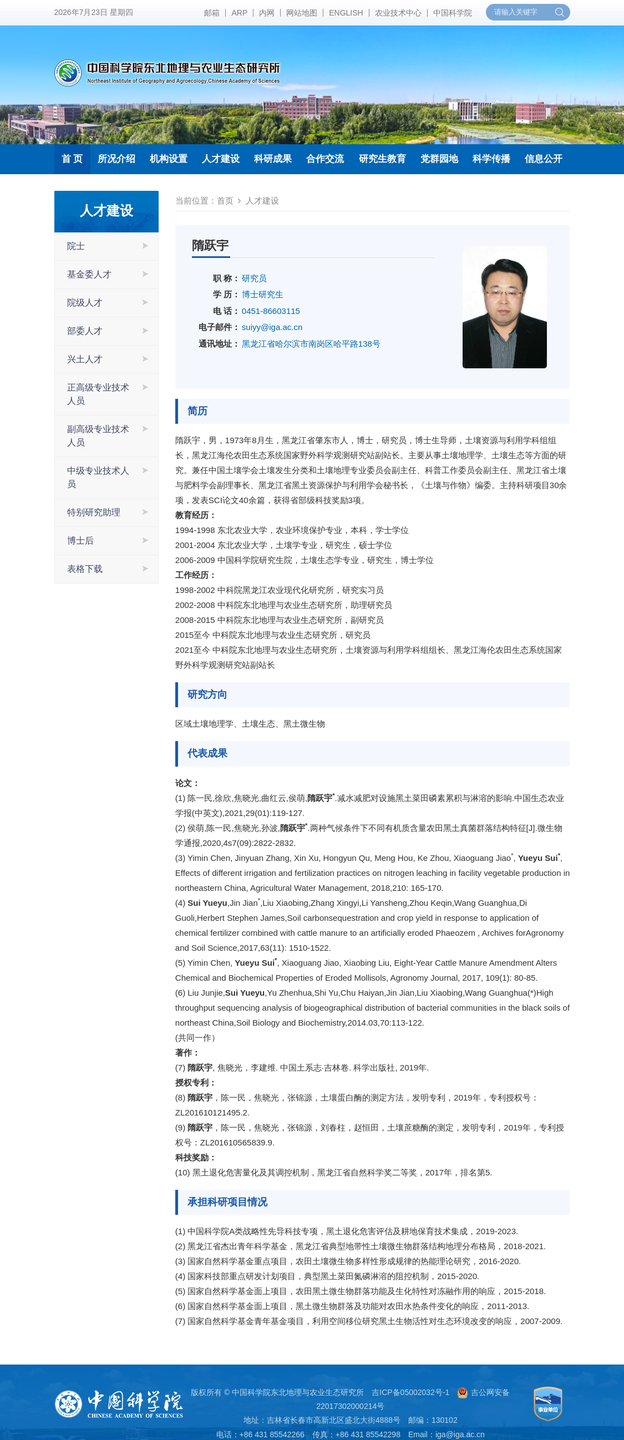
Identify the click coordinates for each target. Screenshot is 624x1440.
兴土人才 (85, 359)
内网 (267, 13)
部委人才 (85, 331)
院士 (76, 246)
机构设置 (168, 159)
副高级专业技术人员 (98, 435)
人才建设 (221, 159)
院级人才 (85, 302)
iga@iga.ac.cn (460, 1434)
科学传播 (491, 159)
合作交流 (325, 159)
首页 (225, 200)
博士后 (80, 540)
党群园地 (439, 159)
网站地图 (301, 13)
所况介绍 (116, 159)
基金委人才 (89, 274)
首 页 (72, 159)
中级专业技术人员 (98, 477)
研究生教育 (382, 159)
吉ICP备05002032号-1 (410, 1392)
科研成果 (273, 159)
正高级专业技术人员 (98, 394)
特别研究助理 (93, 512)
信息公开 (543, 159)
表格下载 (85, 569)
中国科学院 (452, 13)
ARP (239, 13)
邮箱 (212, 13)
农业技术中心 (398, 13)
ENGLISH (346, 13)
